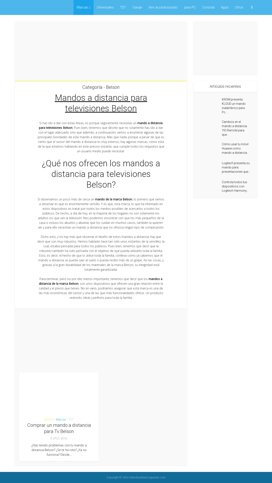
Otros (239, 7)
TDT (123, 7)
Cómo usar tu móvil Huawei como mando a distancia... (235, 148)
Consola (208, 7)
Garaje (137, 7)
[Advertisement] (101, 51)
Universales (105, 7)
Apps (225, 7)
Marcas (82, 7)
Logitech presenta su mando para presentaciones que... (236, 167)
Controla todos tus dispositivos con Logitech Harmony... (235, 186)
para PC (190, 7)
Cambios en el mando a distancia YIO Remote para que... (234, 128)
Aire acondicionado (163, 7)
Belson (49, 419)
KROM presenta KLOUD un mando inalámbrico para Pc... (234, 106)
